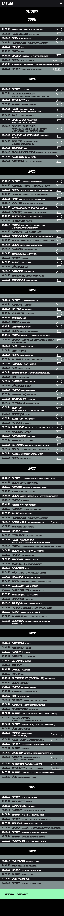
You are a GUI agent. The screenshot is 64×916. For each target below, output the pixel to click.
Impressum (9, 894)
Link (58, 29)
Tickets (57, 60)
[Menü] (61, 3)
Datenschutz (22, 894)
